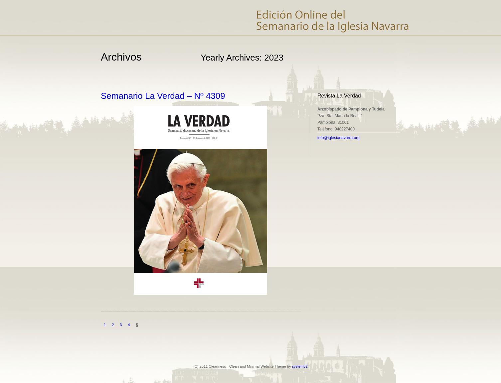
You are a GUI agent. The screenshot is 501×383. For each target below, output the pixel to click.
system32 (300, 366)
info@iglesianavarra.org (338, 137)
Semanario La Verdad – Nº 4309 (163, 96)
